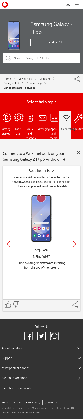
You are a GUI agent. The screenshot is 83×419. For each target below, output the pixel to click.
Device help (25, 78)
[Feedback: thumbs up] (8, 304)
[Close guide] (78, 152)
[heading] (41, 348)
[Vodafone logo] (5, 5)
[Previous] (8, 244)
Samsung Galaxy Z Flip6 (51, 28)
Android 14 (55, 42)
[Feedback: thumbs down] (16, 304)
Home (7, 78)
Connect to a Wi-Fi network (19, 88)
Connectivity (34, 83)
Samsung (45, 78)
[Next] (74, 244)
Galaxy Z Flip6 (11, 83)
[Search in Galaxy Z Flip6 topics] (41, 58)
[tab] (41, 378)
